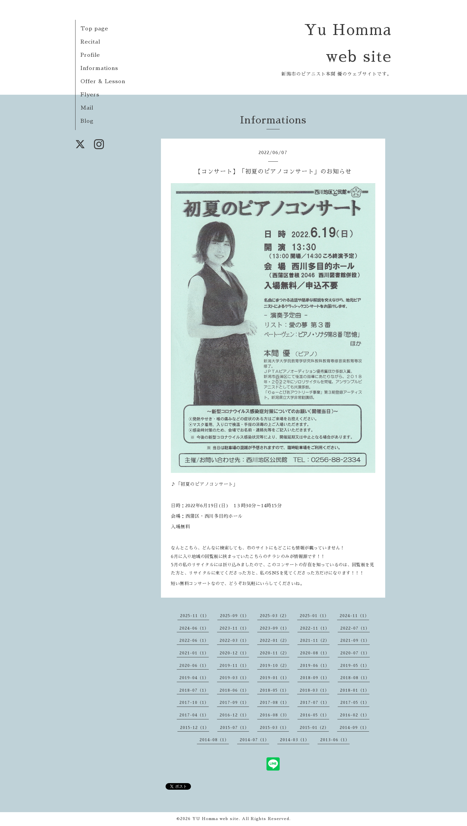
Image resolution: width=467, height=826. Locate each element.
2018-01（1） (354, 690)
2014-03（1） (294, 740)
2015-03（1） (274, 728)
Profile (90, 55)
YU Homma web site (215, 819)
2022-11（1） (314, 628)
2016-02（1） (354, 715)
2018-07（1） (194, 690)
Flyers (89, 94)
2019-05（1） (354, 666)
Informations (99, 68)
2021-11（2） (314, 641)
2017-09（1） (234, 703)
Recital (90, 42)
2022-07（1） (355, 628)
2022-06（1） (194, 641)
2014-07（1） (254, 740)
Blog (87, 121)
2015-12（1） (194, 728)
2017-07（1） (314, 703)
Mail (86, 108)
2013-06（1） (335, 740)
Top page (94, 28)
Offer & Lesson (102, 81)
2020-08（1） (314, 653)
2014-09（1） (354, 728)
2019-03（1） (234, 678)
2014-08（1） (214, 740)
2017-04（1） (194, 715)
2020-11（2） (274, 653)
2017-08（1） (274, 703)
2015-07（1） (234, 728)
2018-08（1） (355, 678)
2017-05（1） (354, 703)
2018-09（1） (314, 678)
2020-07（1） (355, 653)
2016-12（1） (234, 715)
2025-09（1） (234, 616)
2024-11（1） (354, 616)
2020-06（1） (194, 666)
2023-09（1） (274, 628)
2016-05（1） (314, 715)
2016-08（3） (274, 715)
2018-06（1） (234, 690)
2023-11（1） (234, 628)
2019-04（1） (194, 678)
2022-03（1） (234, 641)
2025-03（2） (274, 616)
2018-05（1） (274, 690)
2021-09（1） (355, 641)
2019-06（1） (314, 666)
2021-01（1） (194, 653)
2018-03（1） (314, 690)
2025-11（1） (194, 616)
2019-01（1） (274, 678)
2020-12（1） (234, 653)
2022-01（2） (274, 641)
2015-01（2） (314, 728)
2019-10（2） (274, 666)
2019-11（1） (234, 666)
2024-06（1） (194, 628)
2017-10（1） (194, 703)
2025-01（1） (314, 616)
